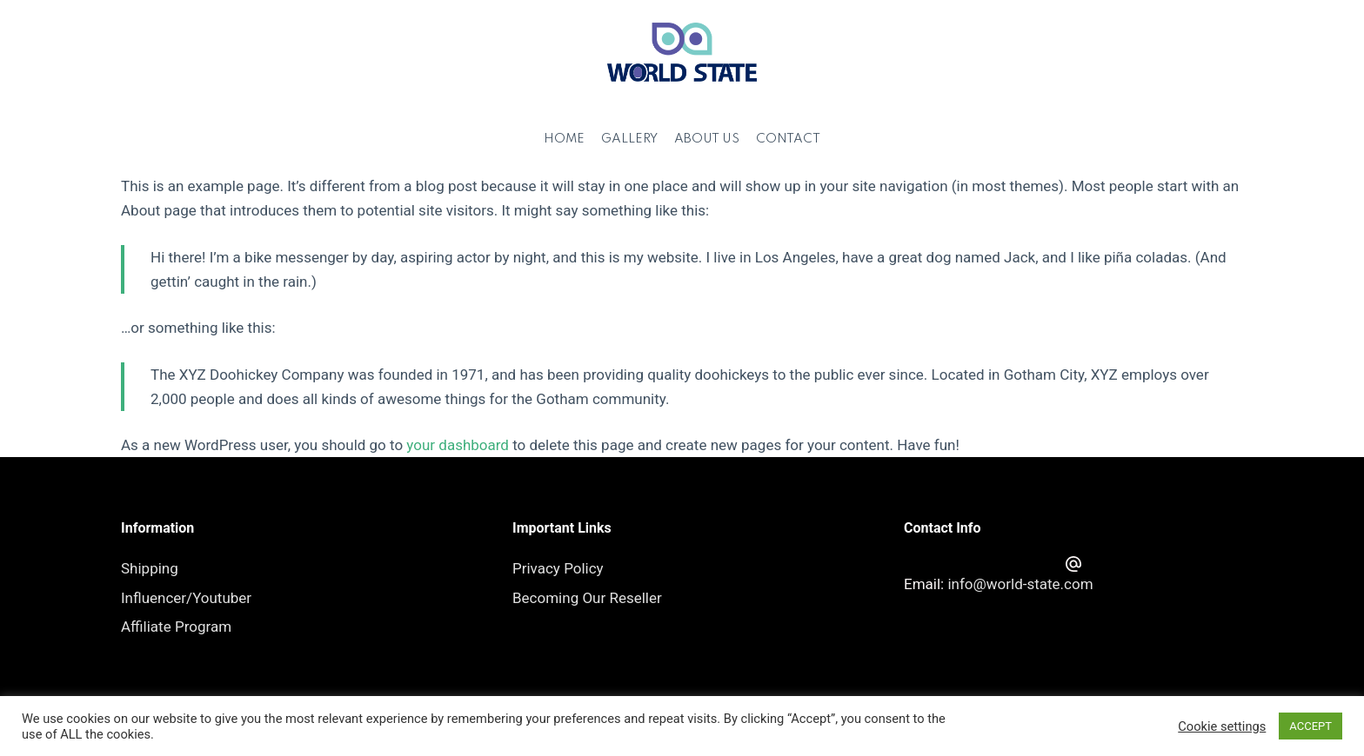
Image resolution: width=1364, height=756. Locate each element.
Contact (788, 139)
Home (564, 139)
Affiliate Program (176, 626)
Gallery (629, 139)
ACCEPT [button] (1310, 726)
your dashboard (457, 445)
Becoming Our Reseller (587, 598)
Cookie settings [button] (1222, 726)
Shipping (149, 568)
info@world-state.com (1020, 584)
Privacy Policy (558, 568)
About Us (706, 139)
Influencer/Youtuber (186, 598)
